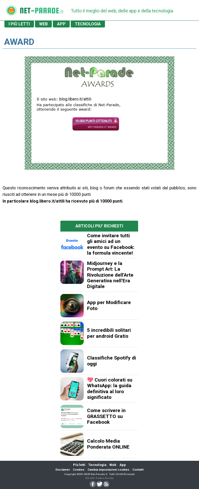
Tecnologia (97, 465)
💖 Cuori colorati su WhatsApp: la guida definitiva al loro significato (109, 388)
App (122, 465)
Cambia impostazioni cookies (108, 469)
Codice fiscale (105, 478)
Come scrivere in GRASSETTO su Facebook (106, 416)
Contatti (138, 469)
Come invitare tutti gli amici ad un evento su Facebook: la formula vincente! (110, 244)
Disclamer (62, 469)
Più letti (79, 465)
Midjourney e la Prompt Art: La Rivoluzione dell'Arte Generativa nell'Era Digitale (110, 275)
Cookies (78, 469)
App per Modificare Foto (109, 305)
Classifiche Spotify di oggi (111, 360)
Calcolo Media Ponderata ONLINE (108, 444)
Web (112, 465)
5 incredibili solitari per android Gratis (109, 333)
